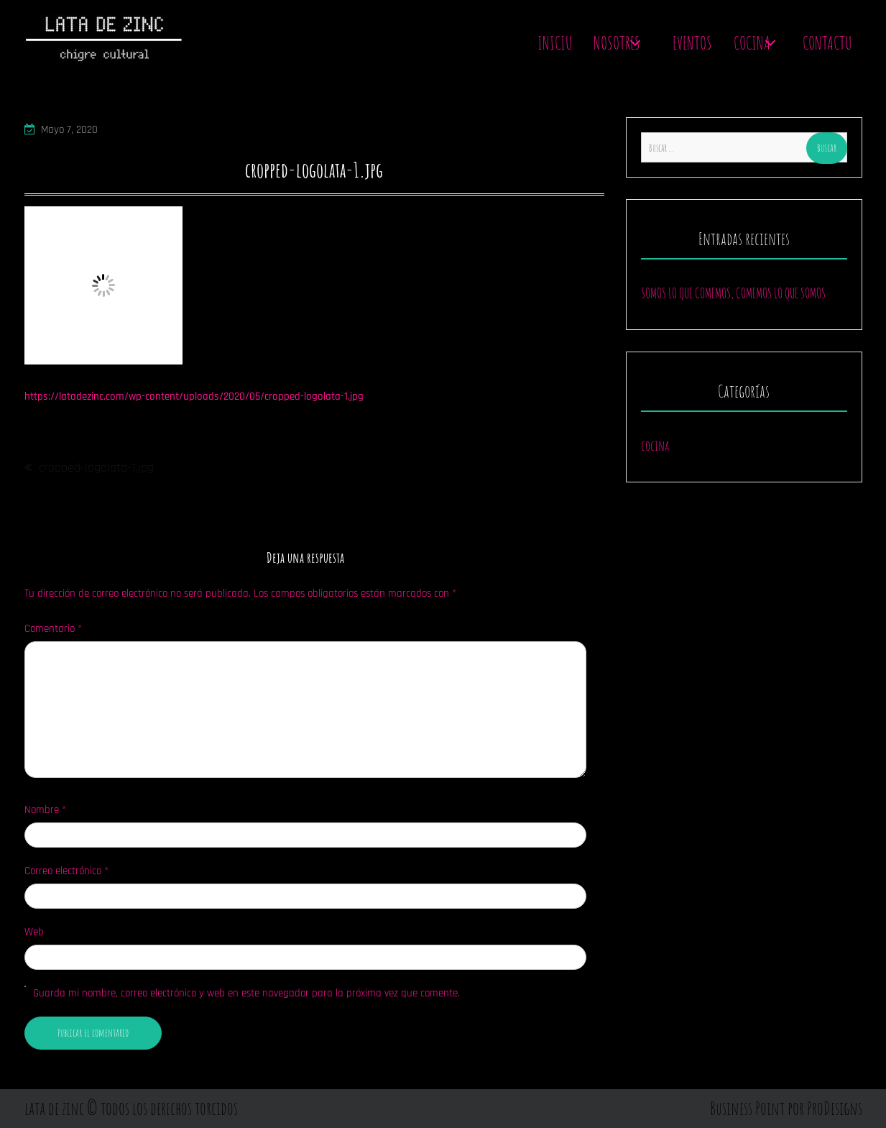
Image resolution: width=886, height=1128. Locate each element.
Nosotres (617, 43)
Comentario (53, 629)
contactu (827, 43)
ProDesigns (834, 1108)
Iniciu (554, 43)
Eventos (692, 43)
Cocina (752, 43)
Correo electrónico (66, 871)
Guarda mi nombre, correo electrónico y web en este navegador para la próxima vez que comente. (246, 993)
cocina (655, 445)
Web (34, 932)
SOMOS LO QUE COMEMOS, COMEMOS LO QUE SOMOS (733, 293)
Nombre (45, 810)
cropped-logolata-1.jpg (96, 467)
